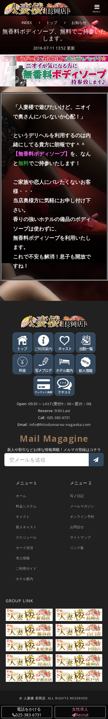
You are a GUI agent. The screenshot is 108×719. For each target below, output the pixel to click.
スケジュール (26, 537)
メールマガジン (82, 506)
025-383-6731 (58, 417)
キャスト (23, 516)
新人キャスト (26, 526)
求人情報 (23, 558)
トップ (51, 22)
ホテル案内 (24, 578)
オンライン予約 (82, 516)
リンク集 (77, 547)
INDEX (27, 22)
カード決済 (24, 547)
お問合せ (77, 526)
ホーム (21, 495)
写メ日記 (77, 495)
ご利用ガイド (26, 568)
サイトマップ (80, 537)
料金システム (26, 506)
